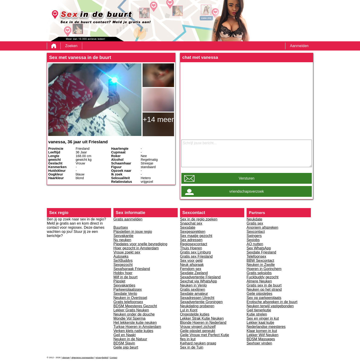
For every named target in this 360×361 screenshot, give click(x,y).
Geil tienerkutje (259, 310)
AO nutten (255, 244)
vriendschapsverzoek (246, 191)
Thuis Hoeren (191, 248)
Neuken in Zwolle (261, 265)
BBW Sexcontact (260, 260)
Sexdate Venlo (125, 294)
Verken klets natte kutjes (133, 331)
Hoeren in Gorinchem (264, 269)
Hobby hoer (122, 273)
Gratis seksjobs (259, 273)
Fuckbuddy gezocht (262, 277)
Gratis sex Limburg (195, 252)
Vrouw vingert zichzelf (198, 327)
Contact (113, 357)
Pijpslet (119, 281)
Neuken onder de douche (134, 314)
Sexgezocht (123, 265)
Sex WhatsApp (259, 248)
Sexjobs (253, 240)
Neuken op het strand (264, 289)
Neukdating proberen (197, 306)
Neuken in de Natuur (130, 339)
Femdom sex (190, 269)
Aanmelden (299, 46)
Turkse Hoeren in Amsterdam (137, 327)
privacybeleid (102, 357)
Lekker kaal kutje (260, 322)
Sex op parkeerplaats (264, 298)
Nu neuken (122, 240)
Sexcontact (256, 232)
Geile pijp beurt (125, 347)
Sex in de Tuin (191, 347)
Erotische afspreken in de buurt (272, 302)
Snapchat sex (191, 223)
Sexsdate (187, 227)
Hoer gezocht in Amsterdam (136, 248)
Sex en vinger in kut (263, 318)
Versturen (246, 178)
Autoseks (121, 256)
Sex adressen (191, 240)
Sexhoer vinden (259, 343)
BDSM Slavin (124, 343)
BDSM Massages (261, 339)
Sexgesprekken (192, 232)
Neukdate (254, 219)
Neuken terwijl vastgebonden (270, 306)
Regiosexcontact (193, 244)
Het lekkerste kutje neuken (135, 322)
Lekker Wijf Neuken (262, 335)
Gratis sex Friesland (196, 256)
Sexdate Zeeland (194, 273)
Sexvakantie (123, 236)
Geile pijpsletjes (259, 294)
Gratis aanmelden (127, 219)
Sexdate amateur (194, 294)
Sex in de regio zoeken (198, 219)
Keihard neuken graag (198, 343)
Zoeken (71, 46)
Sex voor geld (191, 260)
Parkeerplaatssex (127, 289)
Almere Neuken (259, 281)
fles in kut (188, 339)
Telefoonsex (256, 256)
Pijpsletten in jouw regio (132, 232)
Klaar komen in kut (262, 331)
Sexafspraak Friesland (131, 269)
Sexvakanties (124, 285)
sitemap (66, 357)
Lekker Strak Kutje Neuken (202, 318)
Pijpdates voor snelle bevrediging (140, 244)
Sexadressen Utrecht (197, 298)
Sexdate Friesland (261, 252)
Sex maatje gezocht (196, 236)
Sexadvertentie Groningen (201, 302)
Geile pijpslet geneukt (197, 331)
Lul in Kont (188, 310)
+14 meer (158, 119)
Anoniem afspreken (262, 227)
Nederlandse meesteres (266, 327)
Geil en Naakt (124, 335)
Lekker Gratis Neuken (131, 310)
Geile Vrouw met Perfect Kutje (204, 335)
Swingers (254, 236)
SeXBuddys (123, 260)
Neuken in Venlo (193, 285)
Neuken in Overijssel (130, 298)
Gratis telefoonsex (128, 302)
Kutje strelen (257, 314)
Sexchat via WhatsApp (198, 281)
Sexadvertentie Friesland (200, 277)
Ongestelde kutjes (194, 314)
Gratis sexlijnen (192, 289)
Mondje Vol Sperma (129, 318)
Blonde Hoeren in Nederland (203, 322)
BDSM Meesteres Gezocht (135, 306)
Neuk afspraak (192, 265)
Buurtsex (120, 227)
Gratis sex (255, 223)
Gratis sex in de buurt (264, 285)
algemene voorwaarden (82, 357)
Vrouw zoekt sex (126, 252)
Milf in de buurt (125, 277)
